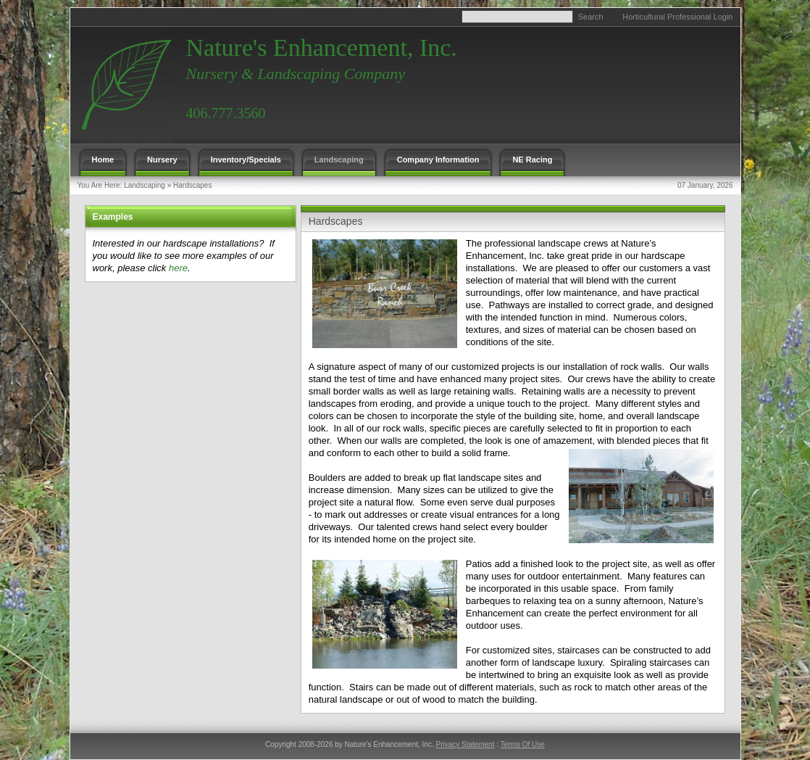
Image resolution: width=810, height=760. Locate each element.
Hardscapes (192, 185)
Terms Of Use (523, 744)
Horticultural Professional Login (677, 16)
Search (591, 16)
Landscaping (144, 185)
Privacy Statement (464, 744)
